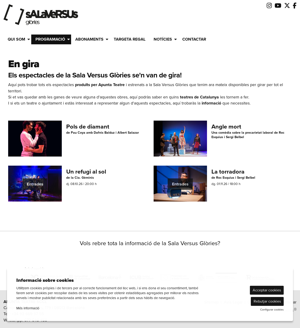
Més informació (27, 308)
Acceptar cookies (267, 290)
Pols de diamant (87, 127)
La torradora (228, 172)
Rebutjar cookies (267, 301)
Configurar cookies (272, 309)
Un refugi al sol (86, 172)
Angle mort (226, 127)
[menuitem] (269, 5)
